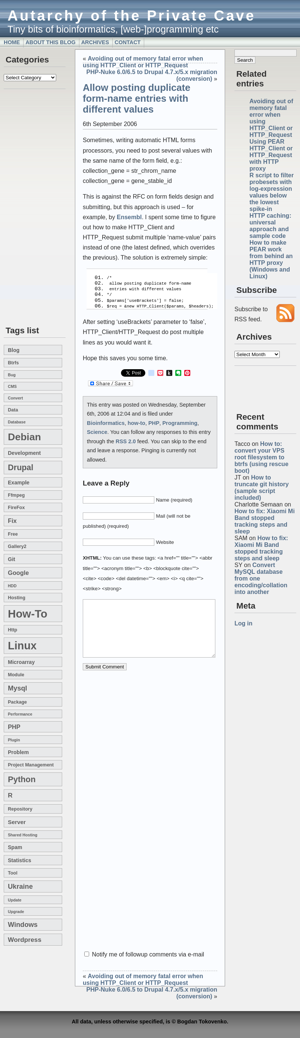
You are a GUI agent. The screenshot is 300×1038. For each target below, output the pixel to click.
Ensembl (129, 217)
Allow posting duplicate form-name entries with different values (136, 98)
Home (12, 42)
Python (22, 779)
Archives (95, 42)
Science (97, 428)
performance (20, 714)
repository (20, 809)
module (16, 674)
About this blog (50, 42)
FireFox (16, 507)
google (18, 572)
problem (18, 752)
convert (15, 398)
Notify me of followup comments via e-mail (148, 954)
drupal (20, 467)
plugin (14, 740)
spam (15, 847)
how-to (27, 613)
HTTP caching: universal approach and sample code (270, 225)
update (14, 900)
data (13, 410)
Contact (127, 42)
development (24, 453)
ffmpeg (16, 495)
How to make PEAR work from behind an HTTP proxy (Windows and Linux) (271, 259)
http (12, 630)
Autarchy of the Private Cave (131, 15)
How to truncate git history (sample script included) (261, 487)
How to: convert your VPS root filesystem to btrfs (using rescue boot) (261, 457)
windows (22, 924)
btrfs (13, 362)
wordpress (24, 939)
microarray (21, 662)
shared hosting (22, 835)
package (17, 702)
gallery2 (17, 546)
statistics (19, 860)
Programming (180, 419)
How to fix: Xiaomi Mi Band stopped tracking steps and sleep (264, 521)
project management (31, 765)
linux (22, 646)
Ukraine (20, 886)
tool (12, 873)
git (11, 559)
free (13, 534)
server (17, 822)
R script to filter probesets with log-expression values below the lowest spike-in (271, 192)
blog (13, 350)
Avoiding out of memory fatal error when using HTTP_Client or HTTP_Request (143, 61)
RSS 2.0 (126, 437)
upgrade (16, 911)
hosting (16, 597)
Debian (24, 437)
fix (12, 520)
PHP (14, 726)
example (19, 483)
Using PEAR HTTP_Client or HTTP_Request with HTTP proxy (271, 155)
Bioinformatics (106, 419)
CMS (12, 386)
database (16, 422)
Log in (243, 623)
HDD (12, 586)
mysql (17, 688)
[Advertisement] (26, 208)
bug (12, 375)
